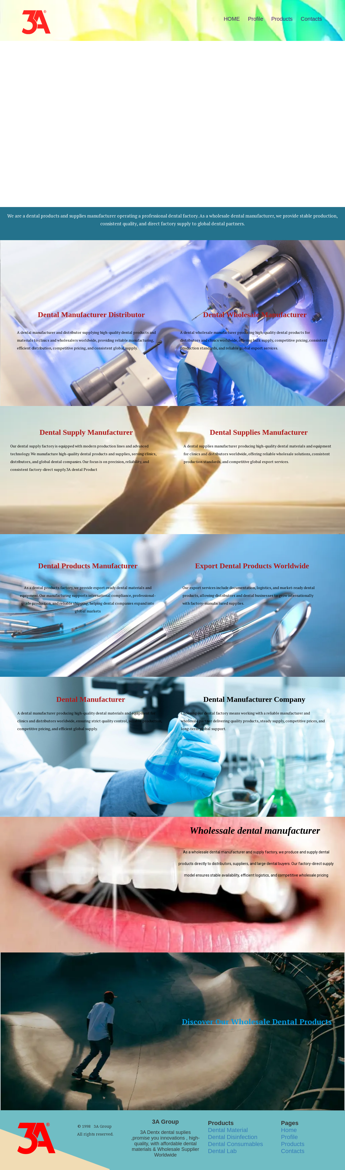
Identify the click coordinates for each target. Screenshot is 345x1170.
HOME (232, 19)
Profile (255, 19)
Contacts (311, 19)
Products (282, 19)
